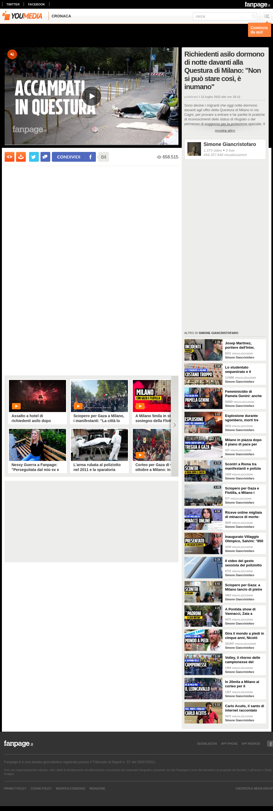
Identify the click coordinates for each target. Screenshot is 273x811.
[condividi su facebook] (45, 157)
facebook (36, 4)
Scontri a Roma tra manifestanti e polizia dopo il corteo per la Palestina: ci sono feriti (244, 466)
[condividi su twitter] (34, 157)
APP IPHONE (229, 743)
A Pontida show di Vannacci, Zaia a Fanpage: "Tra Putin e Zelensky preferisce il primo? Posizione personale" (243, 611)
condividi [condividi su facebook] (68, 156)
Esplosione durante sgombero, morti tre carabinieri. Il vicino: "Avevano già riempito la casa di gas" (243, 418)
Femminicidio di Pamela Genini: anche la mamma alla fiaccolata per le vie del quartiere (244, 393)
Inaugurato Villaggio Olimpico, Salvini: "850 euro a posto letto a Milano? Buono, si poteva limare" (244, 539)
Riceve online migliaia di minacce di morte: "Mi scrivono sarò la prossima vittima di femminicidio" (243, 514)
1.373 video (213, 150)
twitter (13, 4)
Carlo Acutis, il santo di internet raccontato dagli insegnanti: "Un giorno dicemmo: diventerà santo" (244, 708)
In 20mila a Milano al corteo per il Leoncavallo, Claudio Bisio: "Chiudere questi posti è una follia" (244, 684)
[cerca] (225, 16)
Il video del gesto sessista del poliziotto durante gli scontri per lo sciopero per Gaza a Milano (244, 563)
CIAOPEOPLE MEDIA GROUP (254, 788)
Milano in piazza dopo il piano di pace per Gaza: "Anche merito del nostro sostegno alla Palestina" (243, 442)
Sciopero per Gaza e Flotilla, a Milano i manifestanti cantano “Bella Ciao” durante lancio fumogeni (243, 490)
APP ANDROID (251, 743)
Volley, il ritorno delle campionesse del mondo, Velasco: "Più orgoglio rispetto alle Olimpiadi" (243, 660)
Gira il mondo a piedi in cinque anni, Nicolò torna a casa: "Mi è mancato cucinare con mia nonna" (244, 635)
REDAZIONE (97, 788)
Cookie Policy (41, 788)
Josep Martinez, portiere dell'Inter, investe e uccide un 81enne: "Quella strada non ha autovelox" (244, 345)
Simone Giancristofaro (230, 144)
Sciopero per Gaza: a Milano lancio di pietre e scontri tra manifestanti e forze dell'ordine (243, 587)
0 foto (230, 150)
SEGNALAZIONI (207, 743)
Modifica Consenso (70, 788)
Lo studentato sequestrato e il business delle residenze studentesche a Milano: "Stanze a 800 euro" (244, 369)
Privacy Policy (15, 788)
